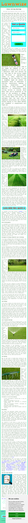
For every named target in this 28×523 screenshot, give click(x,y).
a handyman (8, 464)
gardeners (23, 463)
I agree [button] (16, 513)
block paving (4, 461)
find (5, 441)
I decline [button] (16, 516)
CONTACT (22, 7)
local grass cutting (14, 489)
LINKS (16, 7)
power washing (18, 460)
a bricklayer (13, 462)
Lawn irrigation (5, 321)
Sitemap (2, 511)
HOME (14, 7)
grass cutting (4, 20)
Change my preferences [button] (16, 518)
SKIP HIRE (23, 462)
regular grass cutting (18, 490)
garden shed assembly (20, 464)
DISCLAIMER (25, 7)
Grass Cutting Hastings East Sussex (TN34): (11, 13)
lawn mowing (24, 217)
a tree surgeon (15, 461)
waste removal (6, 460)
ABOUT (19, 7)
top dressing (14, 393)
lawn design (12, 171)
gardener (24, 474)
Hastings (20, 211)
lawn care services (18, 487)
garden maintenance (10, 463)
